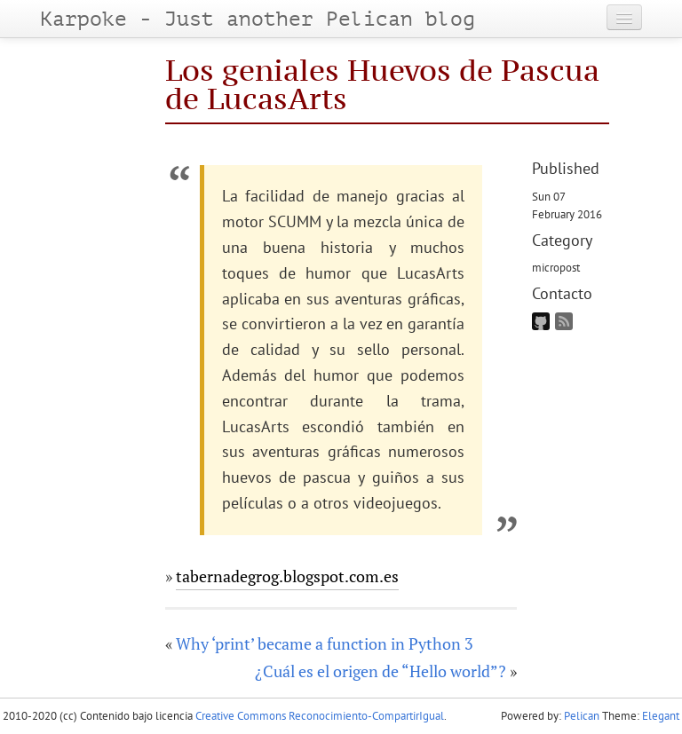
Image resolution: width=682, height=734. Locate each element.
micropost (556, 267)
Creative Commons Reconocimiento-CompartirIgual (319, 715)
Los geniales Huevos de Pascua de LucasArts (382, 84)
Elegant (660, 715)
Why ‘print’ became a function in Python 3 (324, 643)
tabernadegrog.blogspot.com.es (287, 576)
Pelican (581, 715)
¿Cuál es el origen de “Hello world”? (380, 671)
